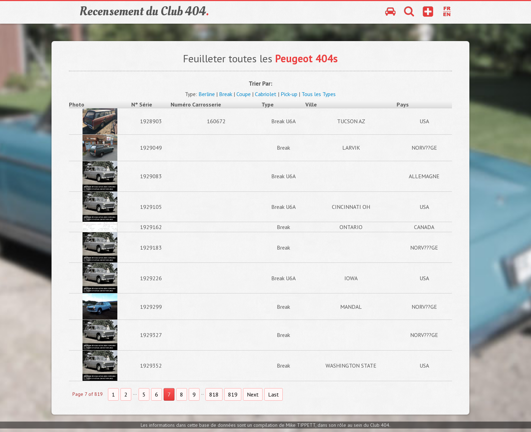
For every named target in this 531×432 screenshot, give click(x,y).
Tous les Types (319, 94)
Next (253, 394)
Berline (206, 94)
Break (225, 94)
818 (214, 394)
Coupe (243, 94)
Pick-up (289, 94)
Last (273, 394)
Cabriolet (265, 94)
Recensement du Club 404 (144, 11)
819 (232, 394)
